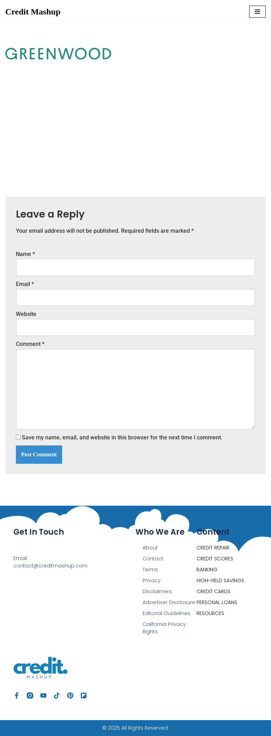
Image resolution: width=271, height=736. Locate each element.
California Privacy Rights (164, 628)
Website (26, 314)
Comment (30, 344)
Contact (153, 558)
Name (25, 254)
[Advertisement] (135, 126)
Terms (150, 569)
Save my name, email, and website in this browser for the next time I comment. (122, 437)
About (150, 547)
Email (25, 284)
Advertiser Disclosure (169, 602)
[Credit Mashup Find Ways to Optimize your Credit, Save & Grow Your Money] (32, 11)
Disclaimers (157, 591)
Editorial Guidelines (166, 613)
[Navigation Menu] (257, 12)
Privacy (152, 580)
